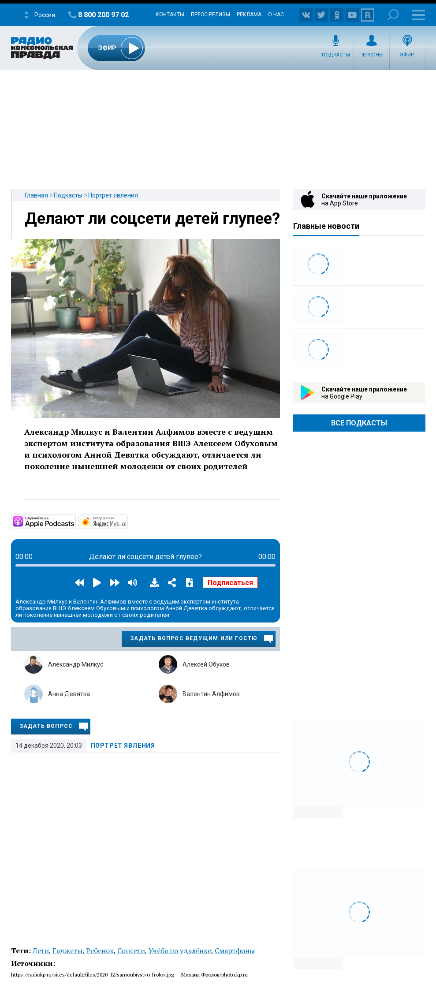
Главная (36, 195)
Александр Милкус (75, 664)
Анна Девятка (69, 693)
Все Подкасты (359, 423)
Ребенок (100, 950)
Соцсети (131, 950)
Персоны (371, 55)
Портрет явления (113, 195)
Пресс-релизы (210, 14)
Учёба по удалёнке (180, 950)
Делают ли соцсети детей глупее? (152, 218)
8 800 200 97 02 (103, 15)
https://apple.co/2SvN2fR (75, 521)
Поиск (393, 14)
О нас (276, 14)
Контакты (170, 14)
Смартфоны (235, 950)
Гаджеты (67, 950)
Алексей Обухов (206, 664)
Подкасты (336, 55)
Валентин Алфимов (211, 693)
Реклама (249, 14)
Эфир (407, 55)
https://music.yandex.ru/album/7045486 (127, 521)
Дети (41, 950)
